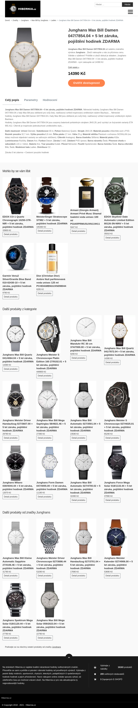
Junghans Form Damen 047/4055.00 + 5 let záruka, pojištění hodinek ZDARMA (51, 486)
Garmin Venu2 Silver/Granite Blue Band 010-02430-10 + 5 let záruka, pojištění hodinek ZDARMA (17, 282)
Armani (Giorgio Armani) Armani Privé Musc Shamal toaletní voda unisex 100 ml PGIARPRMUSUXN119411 (85, 217)
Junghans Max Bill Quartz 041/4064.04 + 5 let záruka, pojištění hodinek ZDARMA (18, 358)
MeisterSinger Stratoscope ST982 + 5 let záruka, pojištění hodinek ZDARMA (51, 220)
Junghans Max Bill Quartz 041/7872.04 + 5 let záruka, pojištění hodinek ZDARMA (119, 351)
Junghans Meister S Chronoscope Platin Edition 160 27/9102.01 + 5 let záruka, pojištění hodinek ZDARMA (51, 361)
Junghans (43, 512)
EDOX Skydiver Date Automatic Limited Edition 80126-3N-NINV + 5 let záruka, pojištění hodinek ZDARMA (119, 223)
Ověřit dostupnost (86, 82)
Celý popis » (73, 67)
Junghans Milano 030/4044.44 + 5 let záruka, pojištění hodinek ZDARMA (18, 486)
